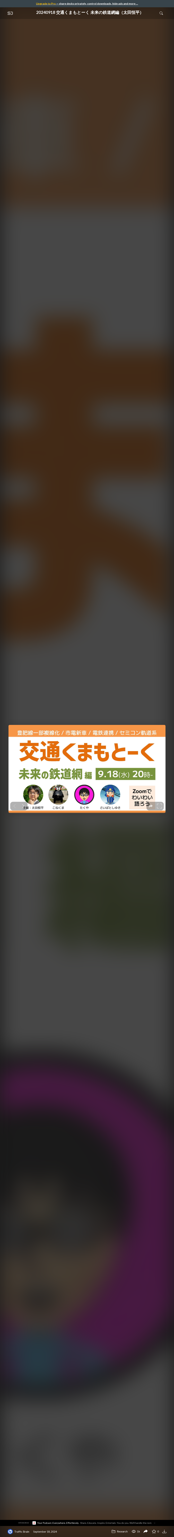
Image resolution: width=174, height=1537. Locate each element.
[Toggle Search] (161, 13)
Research (119, 1531)
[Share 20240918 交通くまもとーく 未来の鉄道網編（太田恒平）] (145, 1531)
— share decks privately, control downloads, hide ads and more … (87, 3)
